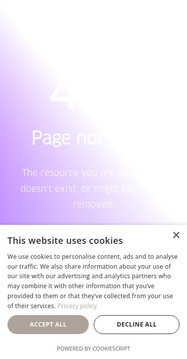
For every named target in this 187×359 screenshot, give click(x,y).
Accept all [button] (48, 324)
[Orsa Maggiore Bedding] (36, 26)
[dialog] (93, 292)
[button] (164, 26)
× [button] (176, 235)
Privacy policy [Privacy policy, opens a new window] (77, 306)
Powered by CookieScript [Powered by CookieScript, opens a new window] (93, 348)
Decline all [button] (137, 324)
